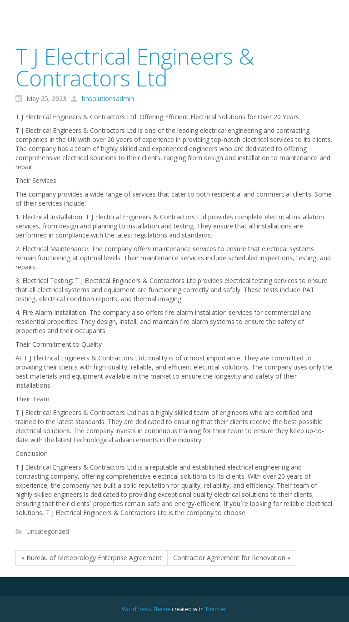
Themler (215, 608)
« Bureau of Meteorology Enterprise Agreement (91, 557)
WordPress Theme (146, 608)
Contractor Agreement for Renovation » (231, 557)
